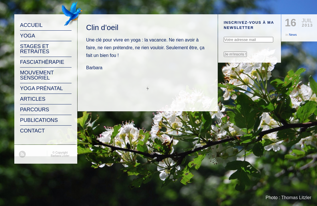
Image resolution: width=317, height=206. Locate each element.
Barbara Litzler (60, 155)
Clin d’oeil (102, 27)
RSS (22, 154)
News (293, 34)
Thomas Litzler (296, 197)
